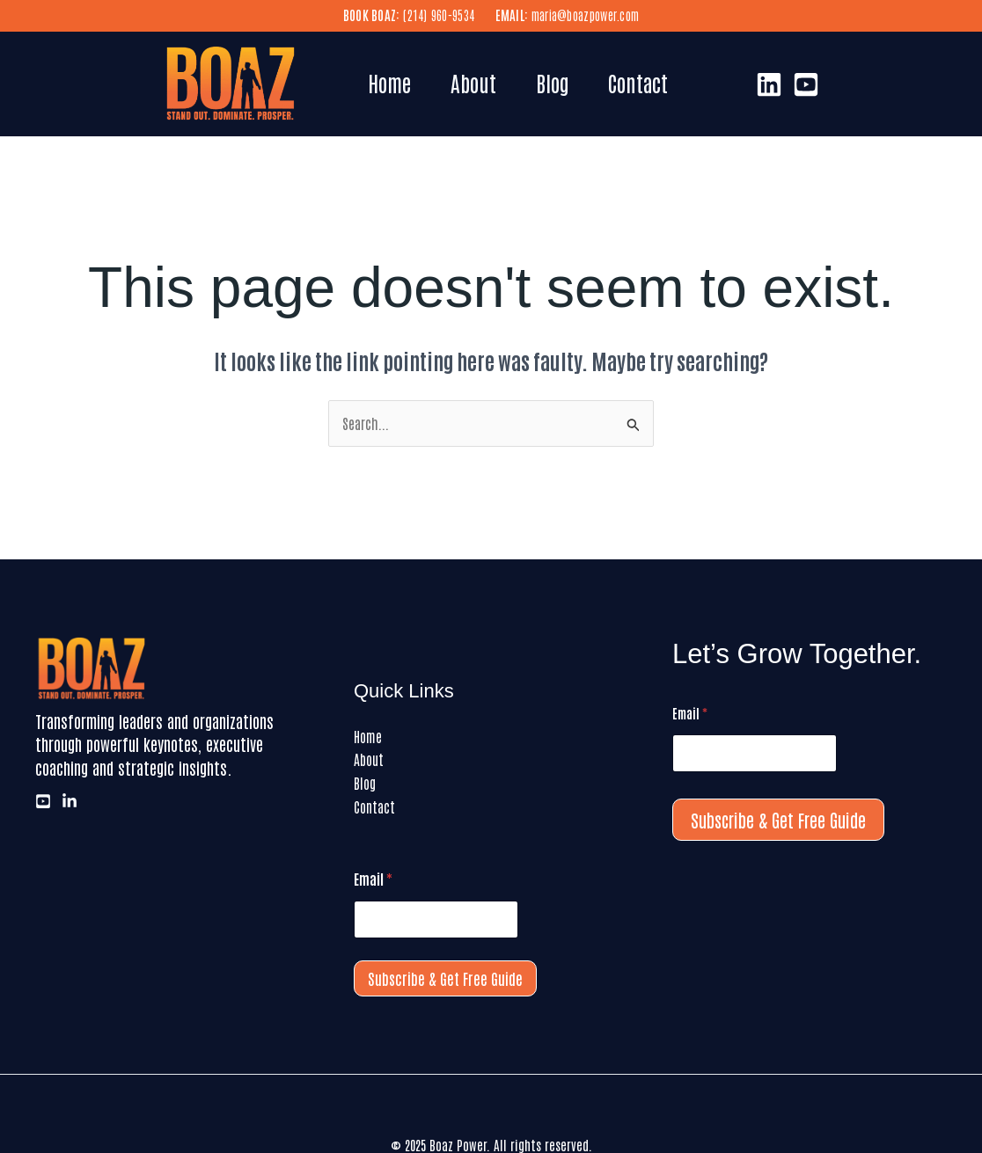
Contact (648, 82)
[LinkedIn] (769, 84)
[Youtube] (806, 84)
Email (373, 878)
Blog (559, 82)
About (478, 82)
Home (391, 82)
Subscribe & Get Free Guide (445, 977)
